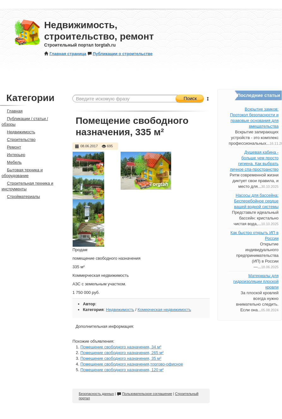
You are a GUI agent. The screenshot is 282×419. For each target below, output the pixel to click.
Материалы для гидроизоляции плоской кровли (256, 281)
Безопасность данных (96, 394)
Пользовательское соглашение (144, 394)
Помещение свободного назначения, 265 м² (122, 352)
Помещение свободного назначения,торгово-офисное (131, 364)
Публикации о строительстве (120, 53)
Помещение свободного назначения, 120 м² (122, 369)
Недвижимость (120, 309)
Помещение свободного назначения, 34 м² (120, 347)
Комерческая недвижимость (164, 309)
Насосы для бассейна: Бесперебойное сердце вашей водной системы (256, 201)
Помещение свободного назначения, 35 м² (120, 358)
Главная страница (65, 53)
